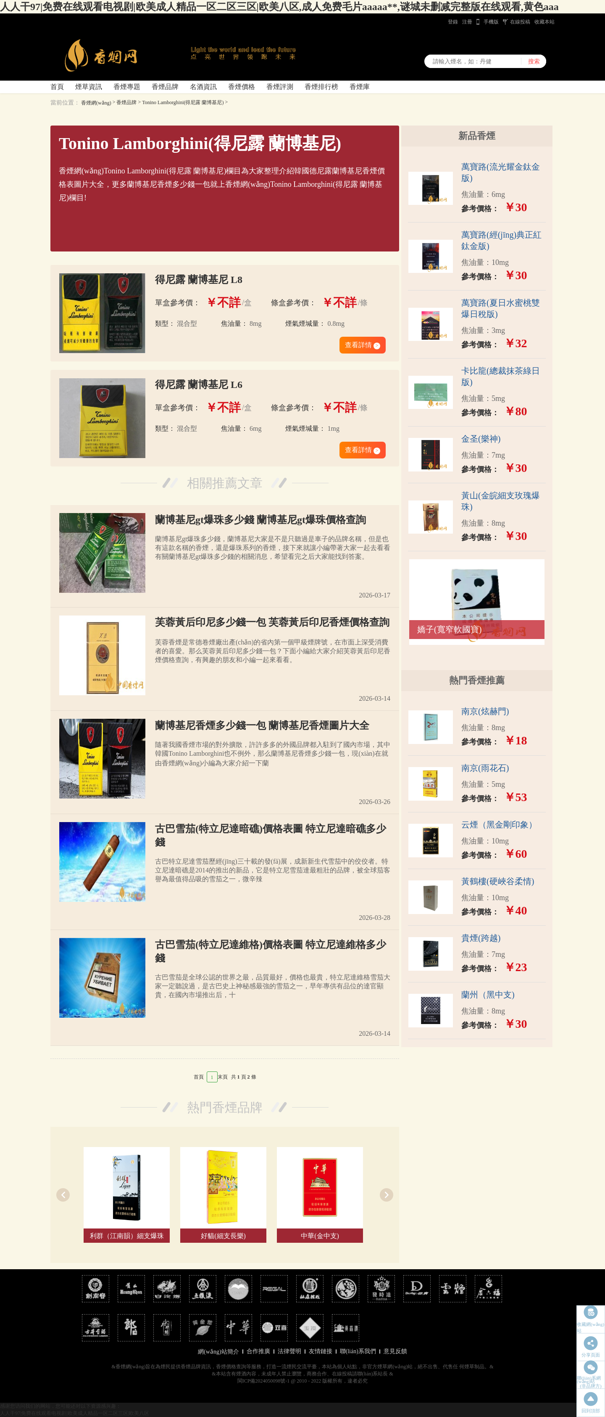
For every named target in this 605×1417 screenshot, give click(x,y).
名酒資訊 (203, 86)
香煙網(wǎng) (96, 103)
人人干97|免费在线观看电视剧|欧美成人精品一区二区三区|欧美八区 (74, 1413)
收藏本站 (544, 22)
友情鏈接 (320, 1351)
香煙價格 (241, 86)
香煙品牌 (165, 86)
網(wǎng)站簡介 (218, 1352)
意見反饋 (395, 1351)
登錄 (453, 22)
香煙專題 (126, 86)
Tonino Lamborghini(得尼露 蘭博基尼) (183, 102)
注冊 (467, 22)
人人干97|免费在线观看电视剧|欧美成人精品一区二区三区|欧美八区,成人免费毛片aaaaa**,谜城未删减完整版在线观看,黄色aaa (279, 6)
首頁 (57, 86)
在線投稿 (520, 22)
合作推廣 (258, 1351)
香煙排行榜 (321, 86)
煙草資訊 (88, 86)
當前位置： (65, 103)
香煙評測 (279, 86)
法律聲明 (289, 1351)
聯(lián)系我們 (358, 1351)
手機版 (491, 22)
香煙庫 (360, 86)
